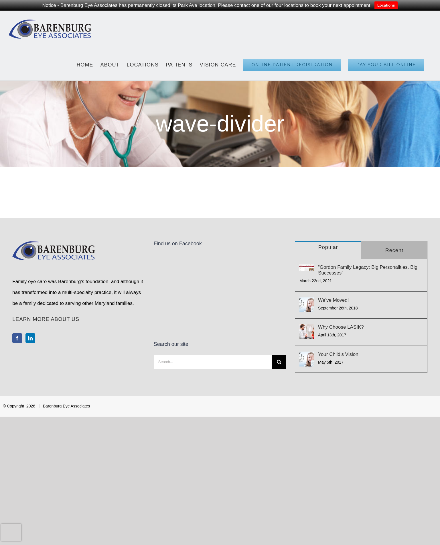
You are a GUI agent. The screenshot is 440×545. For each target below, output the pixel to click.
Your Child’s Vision (338, 354)
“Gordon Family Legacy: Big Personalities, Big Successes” (367, 270)
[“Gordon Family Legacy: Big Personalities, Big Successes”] (306, 267)
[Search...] (213, 300)
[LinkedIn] (30, 338)
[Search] (279, 300)
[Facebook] (17, 338)
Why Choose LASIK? (341, 327)
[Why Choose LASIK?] (306, 331)
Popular (328, 247)
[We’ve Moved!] (306, 304)
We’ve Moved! (333, 300)
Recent (394, 250)
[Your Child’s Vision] (306, 359)
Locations (386, 5)
